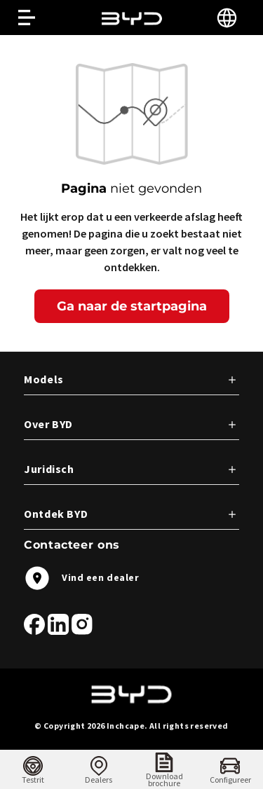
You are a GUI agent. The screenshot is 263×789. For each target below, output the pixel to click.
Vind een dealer (82, 578)
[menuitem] (33, 769)
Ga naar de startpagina (132, 306)
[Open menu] (26, 17)
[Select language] (227, 18)
